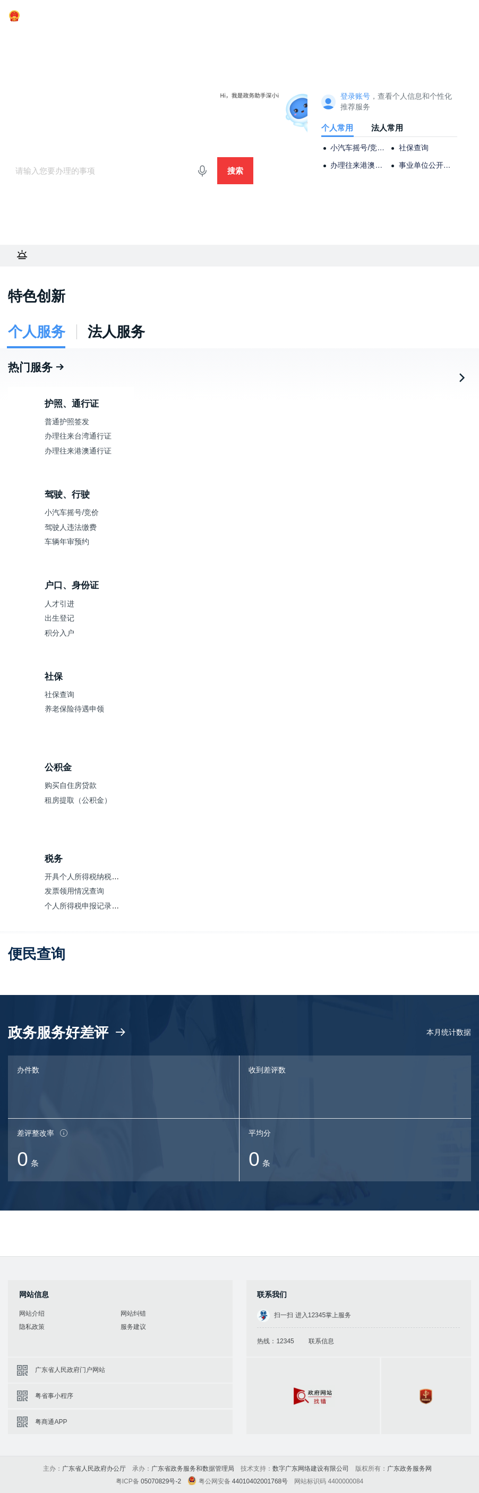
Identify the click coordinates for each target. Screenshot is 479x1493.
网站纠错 (133, 1313)
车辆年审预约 (67, 542)
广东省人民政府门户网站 (70, 1370)
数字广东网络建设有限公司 (310, 1468)
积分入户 (59, 633)
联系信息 (321, 1341)
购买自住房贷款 (71, 786)
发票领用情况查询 (74, 891)
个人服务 (49, 40)
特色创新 (36, 296)
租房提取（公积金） (78, 800)
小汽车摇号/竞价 (72, 513)
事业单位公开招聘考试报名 (426, 165)
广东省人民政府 (40, 16)
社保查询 (414, 148)
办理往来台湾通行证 (78, 436)
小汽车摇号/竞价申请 (357, 148)
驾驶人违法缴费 (71, 527)
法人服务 (90, 40)
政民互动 (287, 40)
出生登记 (59, 618)
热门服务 (36, 367)
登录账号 (355, 96)
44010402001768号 (260, 1481)
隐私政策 (32, 1327)
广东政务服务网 (44, 102)
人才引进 (59, 604)
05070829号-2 (161, 1481)
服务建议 (133, 1327)
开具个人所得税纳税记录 (85, 877)
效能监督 (205, 40)
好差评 (168, 40)
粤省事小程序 (54, 1396)
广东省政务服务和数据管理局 (192, 1468)
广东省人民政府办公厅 (94, 1468)
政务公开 (246, 40)
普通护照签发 (67, 422)
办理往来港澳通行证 (357, 165)
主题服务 (131, 40)
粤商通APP (51, 1422)
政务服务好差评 (67, 1032)
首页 (16, 40)
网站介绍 (32, 1313)
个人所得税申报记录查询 (85, 906)
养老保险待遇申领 (74, 709)
